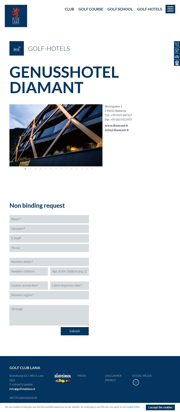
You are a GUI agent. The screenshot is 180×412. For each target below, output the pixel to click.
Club (69, 9)
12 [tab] (82, 169)
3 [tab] (35, 169)
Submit (74, 331)
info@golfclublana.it (22, 388)
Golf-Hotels (149, 9)
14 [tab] (92, 169)
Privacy (110, 380)
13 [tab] (87, 169)
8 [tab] (61, 169)
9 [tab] (66, 169)
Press (82, 375)
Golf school (120, 9)
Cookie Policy (133, 407)
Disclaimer (113, 375)
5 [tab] (46, 169)
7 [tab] (56, 169)
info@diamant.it (117, 130)
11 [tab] (76, 169)
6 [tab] (51, 169)
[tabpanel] (56, 135)
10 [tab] (71, 169)
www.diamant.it (116, 125)
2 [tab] (30, 169)
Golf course (90, 9)
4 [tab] (40, 169)
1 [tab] (25, 169)
